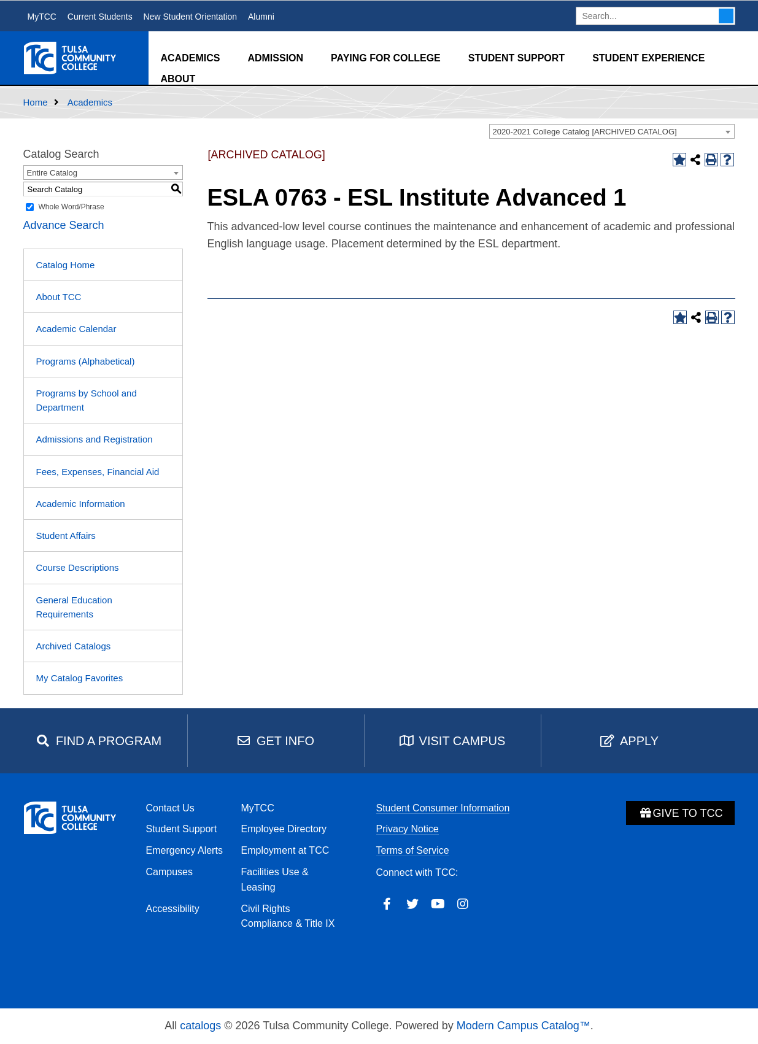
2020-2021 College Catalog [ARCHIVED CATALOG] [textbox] (585, 131)
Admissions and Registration (94, 439)
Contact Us (170, 808)
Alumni (261, 16)
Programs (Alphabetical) (85, 361)
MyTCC (42, 16)
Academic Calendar (76, 328)
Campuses (169, 872)
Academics (190, 58)
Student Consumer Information (443, 808)
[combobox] (612, 131)
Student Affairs (66, 535)
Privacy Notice (407, 829)
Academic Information (80, 503)
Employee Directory (284, 829)
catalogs (200, 1025)
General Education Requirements (74, 607)
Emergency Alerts (184, 850)
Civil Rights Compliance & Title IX (288, 916)
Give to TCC (680, 813)
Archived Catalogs (73, 646)
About (178, 79)
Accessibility (172, 908)
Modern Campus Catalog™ (523, 1025)
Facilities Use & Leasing (275, 879)
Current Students (100, 16)
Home (35, 102)
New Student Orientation (191, 16)
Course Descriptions (77, 567)
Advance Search (63, 225)
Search (726, 16)
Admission (275, 58)
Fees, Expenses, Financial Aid (98, 471)
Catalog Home (65, 265)
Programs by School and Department (86, 400)
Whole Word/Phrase (71, 207)
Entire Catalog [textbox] (52, 172)
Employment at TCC (285, 850)
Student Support (516, 58)
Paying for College (386, 58)
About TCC (59, 297)
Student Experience (648, 58)
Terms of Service (412, 850)
